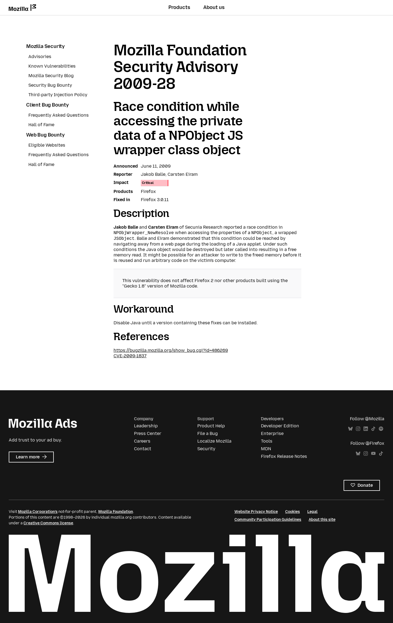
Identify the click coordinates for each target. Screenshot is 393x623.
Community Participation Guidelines (267, 519)
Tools (266, 441)
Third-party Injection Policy (57, 94)
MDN (266, 448)
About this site (322, 519)
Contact (142, 448)
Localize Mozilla (214, 441)
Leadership (146, 425)
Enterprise (272, 433)
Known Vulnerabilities (52, 66)
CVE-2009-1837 (130, 355)
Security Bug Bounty (50, 85)
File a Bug (207, 433)
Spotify (381, 428)
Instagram (358, 428)
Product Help (211, 425)
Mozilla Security (45, 46)
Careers (142, 441)
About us (214, 7)
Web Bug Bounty (45, 135)
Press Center (147, 433)
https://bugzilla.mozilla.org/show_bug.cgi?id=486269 (171, 350)
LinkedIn (365, 428)
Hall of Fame (41, 124)
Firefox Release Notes (284, 456)
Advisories (39, 56)
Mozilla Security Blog (51, 75)
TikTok (373, 428)
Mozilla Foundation (115, 511)
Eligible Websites (46, 145)
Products (179, 7)
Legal (312, 511)
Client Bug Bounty (47, 105)
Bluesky (350, 428)
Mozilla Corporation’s (38, 511)
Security (206, 448)
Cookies (292, 511)
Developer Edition (280, 425)
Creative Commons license (48, 523)
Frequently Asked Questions (58, 115)
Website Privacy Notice (256, 511)
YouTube (373, 453)
